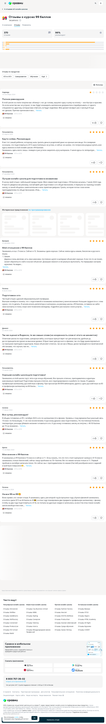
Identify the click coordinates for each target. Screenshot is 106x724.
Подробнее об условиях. (80, 712)
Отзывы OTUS (83, 612)
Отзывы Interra (32, 626)
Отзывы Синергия (33, 619)
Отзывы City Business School (37, 609)
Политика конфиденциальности (88, 692)
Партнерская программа (30, 692)
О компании (7, 25)
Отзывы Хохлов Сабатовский (65, 623)
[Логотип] (53, 700)
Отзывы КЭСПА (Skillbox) (64, 616)
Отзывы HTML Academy (87, 619)
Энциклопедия (8, 695)
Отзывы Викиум (84, 609)
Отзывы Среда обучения (64, 626)
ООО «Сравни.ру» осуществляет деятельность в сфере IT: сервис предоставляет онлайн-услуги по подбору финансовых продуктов (45, 705)
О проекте (7, 692)
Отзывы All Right (84, 623)
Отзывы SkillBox (9, 612)
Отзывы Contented (10, 623)
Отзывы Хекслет (61, 612)
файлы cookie (26, 710)
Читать (39, 110)
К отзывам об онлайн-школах (15, 9)
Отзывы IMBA (31, 612)
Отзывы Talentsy (32, 623)
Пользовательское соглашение (63, 692)
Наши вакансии (45, 695)
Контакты (16, 692)
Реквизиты (26, 25)
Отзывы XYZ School (10, 630)
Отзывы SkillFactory (10, 619)
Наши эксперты (32, 695)
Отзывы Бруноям (84, 626)
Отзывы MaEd (8, 633)
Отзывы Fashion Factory (63, 609)
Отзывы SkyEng (32, 616)
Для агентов (45, 692)
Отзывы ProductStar (62, 619)
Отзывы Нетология (10, 609)
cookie (16, 717)
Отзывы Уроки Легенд (63, 630)
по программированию (39, 209)
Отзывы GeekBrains (10, 616)
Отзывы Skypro (83, 616)
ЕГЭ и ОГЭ (18, 114)
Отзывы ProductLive (10, 626)
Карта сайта (20, 695)
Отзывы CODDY (84, 630)
